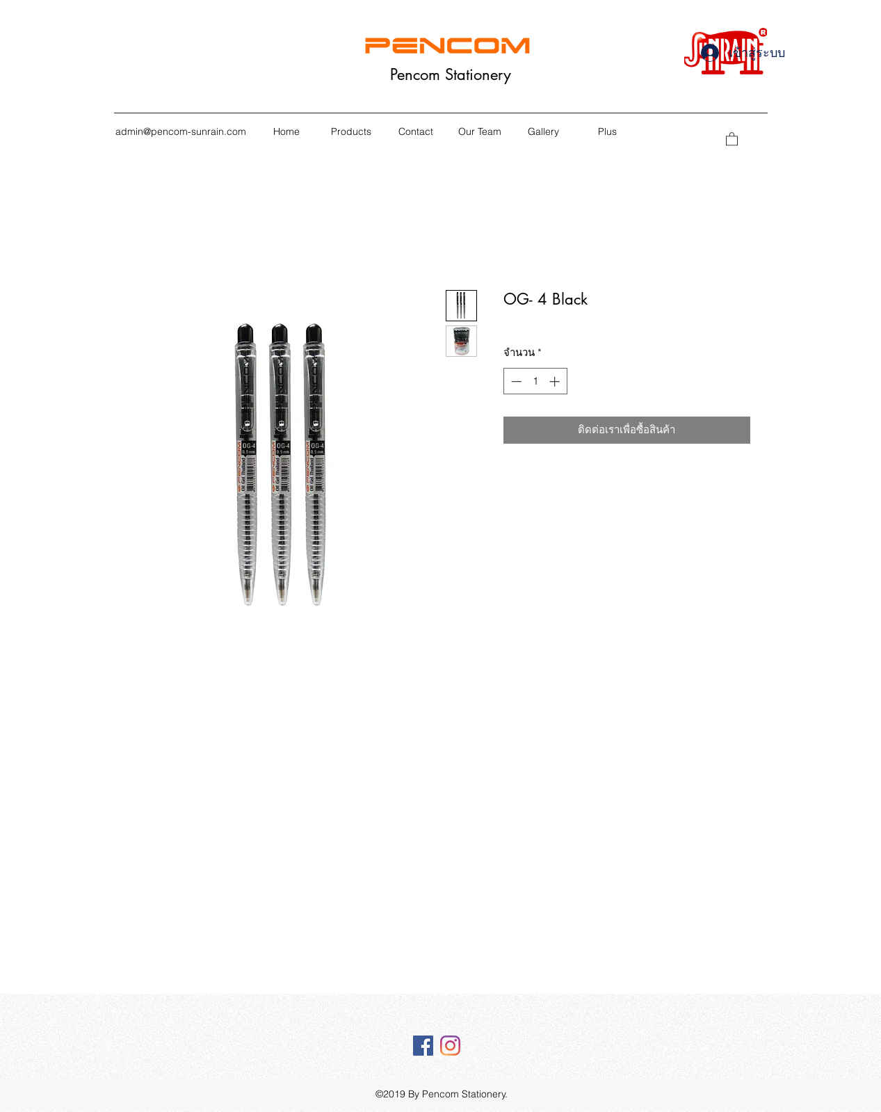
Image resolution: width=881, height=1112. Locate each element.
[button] (732, 138)
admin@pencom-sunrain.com (180, 131)
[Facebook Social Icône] (423, 1046)
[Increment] (556, 381)
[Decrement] (515, 381)
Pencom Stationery (450, 74)
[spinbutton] (535, 381)
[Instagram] (450, 1046)
